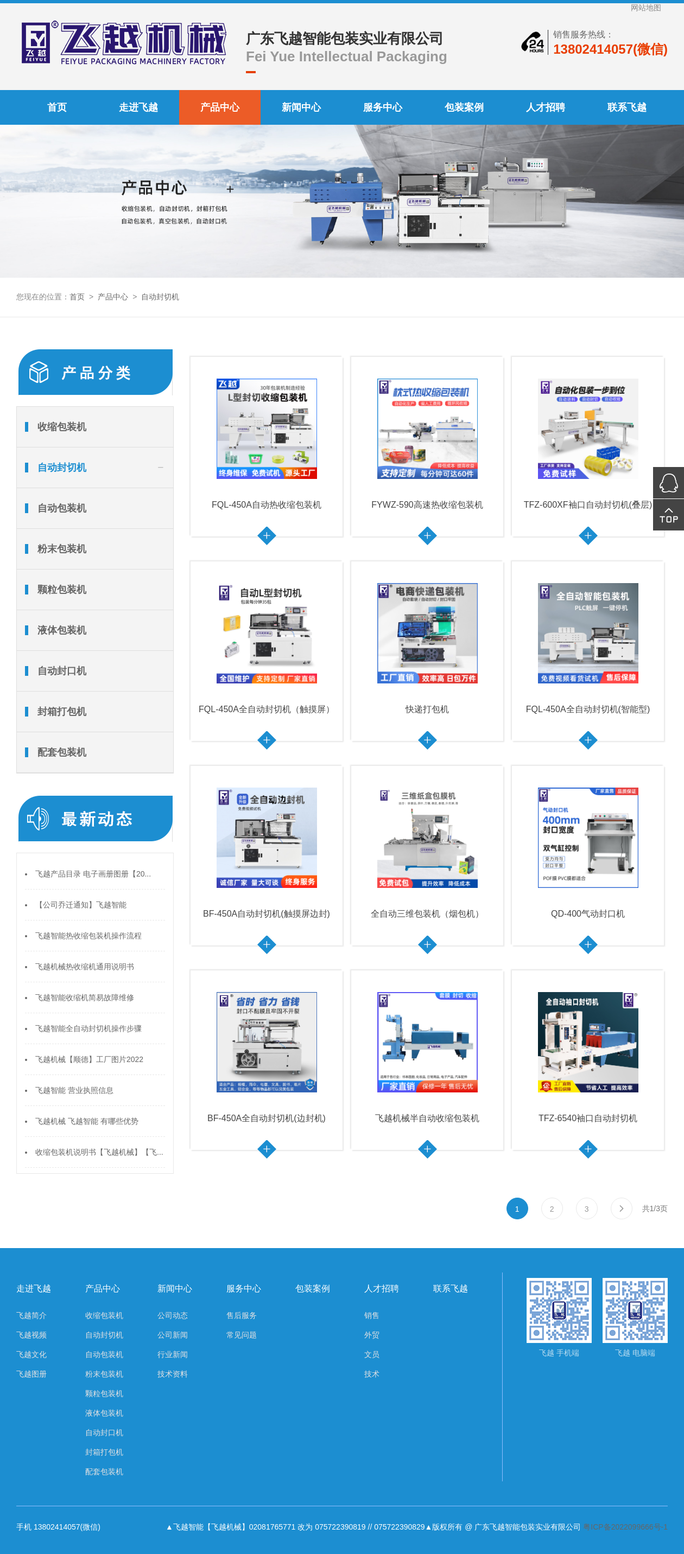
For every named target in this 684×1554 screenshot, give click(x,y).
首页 (57, 107)
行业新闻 (172, 1354)
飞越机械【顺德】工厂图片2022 (89, 1059)
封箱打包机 (61, 712)
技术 (371, 1374)
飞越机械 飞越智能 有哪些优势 (86, 1121)
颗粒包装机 (61, 589)
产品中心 (219, 107)
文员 (371, 1354)
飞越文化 (31, 1354)
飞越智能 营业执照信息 (74, 1090)
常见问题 (241, 1335)
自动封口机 (61, 671)
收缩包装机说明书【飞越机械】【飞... (99, 1152)
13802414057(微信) (610, 49)
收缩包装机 (61, 427)
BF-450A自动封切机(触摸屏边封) (266, 913)
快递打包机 (427, 709)
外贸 (371, 1335)
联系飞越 (627, 107)
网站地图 (646, 7)
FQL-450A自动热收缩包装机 (266, 504)
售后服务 (241, 1315)
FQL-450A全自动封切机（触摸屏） (266, 709)
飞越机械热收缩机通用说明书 (84, 966)
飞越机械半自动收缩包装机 (427, 1118)
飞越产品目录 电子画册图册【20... (93, 873)
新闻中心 (301, 107)
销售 (371, 1315)
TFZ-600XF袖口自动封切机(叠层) (588, 504)
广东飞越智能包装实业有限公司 (345, 38)
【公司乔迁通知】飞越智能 (80, 904)
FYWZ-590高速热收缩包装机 (427, 504)
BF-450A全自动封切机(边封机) (266, 1118)
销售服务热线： (583, 34)
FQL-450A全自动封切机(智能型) (588, 709)
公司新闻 (172, 1335)
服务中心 (382, 107)
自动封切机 (160, 296)
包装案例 (464, 107)
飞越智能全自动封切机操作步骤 (88, 1028)
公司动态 (172, 1315)
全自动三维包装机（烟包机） (427, 913)
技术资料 (172, 1374)
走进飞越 (138, 107)
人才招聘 (545, 107)
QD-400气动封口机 (588, 913)
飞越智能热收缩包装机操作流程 (88, 935)
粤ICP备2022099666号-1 (625, 1527)
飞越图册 (31, 1374)
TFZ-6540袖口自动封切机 (588, 1118)
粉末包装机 (61, 549)
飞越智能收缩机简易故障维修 (84, 997)
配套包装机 (61, 752)
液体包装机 (61, 630)
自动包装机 (61, 508)
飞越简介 (31, 1315)
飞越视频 (31, 1335)
